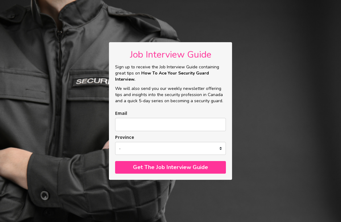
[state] (170, 148)
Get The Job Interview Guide (170, 167)
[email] (170, 124)
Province (124, 137)
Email (121, 113)
